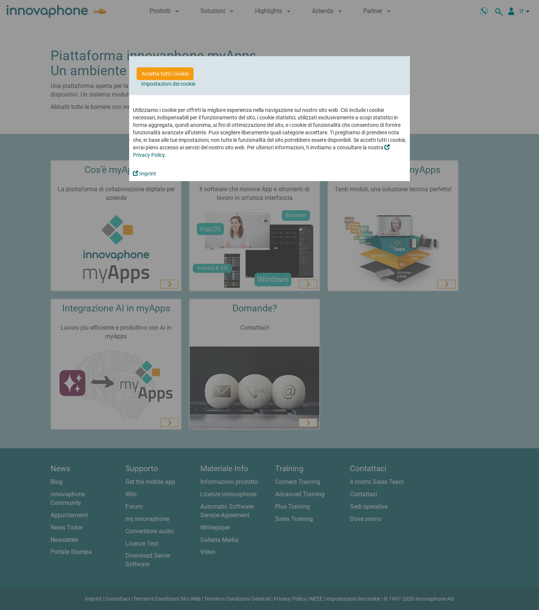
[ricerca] (500, 11)
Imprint (144, 174)
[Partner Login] (511, 11)
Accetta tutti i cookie (165, 74)
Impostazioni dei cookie (168, 84)
